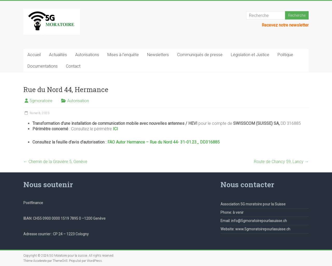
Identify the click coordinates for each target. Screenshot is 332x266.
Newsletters (158, 54)
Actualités (58, 54)
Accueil (34, 54)
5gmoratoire (41, 100)
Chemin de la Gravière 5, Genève (55, 161)
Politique (285, 54)
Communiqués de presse (200, 54)
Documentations (42, 66)
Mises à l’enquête (123, 54)
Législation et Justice (250, 54)
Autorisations (87, 54)
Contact (73, 66)
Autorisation (78, 100)
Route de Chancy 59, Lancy (281, 161)
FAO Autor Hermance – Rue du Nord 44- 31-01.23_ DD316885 (163, 142)
